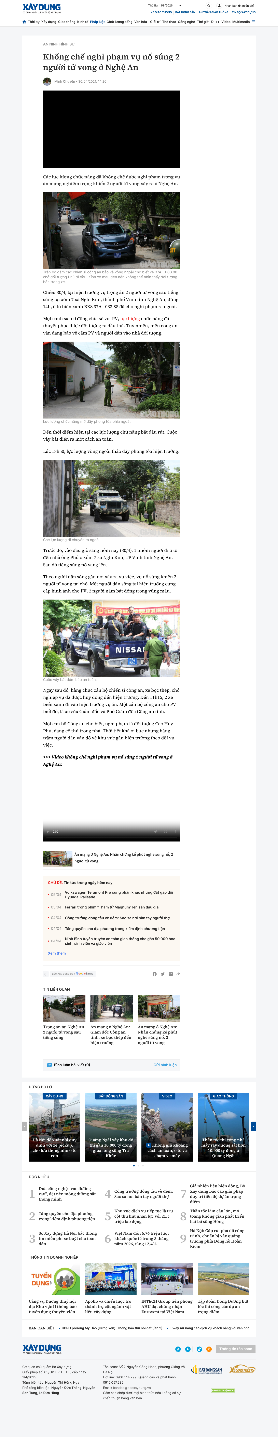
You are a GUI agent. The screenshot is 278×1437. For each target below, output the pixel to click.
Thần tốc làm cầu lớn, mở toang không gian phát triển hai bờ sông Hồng (217, 1216)
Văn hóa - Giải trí (147, 22)
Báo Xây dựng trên (73, 973)
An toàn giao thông (213, 12)
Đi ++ (215, 22)
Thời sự (34, 22)
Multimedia (241, 22)
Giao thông (66, 22)
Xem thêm (57, 953)
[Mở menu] (254, 22)
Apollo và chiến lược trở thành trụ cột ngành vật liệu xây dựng (108, 1306)
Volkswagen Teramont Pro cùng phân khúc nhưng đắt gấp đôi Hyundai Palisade (119, 894)
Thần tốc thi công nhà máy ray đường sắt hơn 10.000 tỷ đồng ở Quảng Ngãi (223, 1147)
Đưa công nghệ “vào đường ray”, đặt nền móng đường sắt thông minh (67, 1194)
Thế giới (203, 22)
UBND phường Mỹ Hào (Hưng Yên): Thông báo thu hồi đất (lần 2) (112, 1328)
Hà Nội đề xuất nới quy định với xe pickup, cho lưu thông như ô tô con (54, 1147)
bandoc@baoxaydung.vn (132, 1388)
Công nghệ (186, 22)
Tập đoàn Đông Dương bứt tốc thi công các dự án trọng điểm (223, 1306)
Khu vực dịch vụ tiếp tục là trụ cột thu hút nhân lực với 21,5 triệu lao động (143, 1216)
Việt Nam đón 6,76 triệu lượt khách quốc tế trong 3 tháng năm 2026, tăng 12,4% (141, 1238)
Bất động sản (185, 12)
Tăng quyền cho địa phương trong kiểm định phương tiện (115, 929)
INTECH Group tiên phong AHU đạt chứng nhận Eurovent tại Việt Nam (167, 1306)
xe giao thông (161, 12)
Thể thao (169, 22)
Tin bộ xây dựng (244, 12)
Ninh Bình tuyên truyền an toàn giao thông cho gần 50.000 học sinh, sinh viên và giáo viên (120, 941)
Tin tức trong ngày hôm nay (88, 883)
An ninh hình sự (59, 44)
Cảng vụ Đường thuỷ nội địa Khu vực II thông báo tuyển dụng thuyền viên (53, 1306)
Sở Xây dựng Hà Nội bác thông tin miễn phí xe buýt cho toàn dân (68, 1238)
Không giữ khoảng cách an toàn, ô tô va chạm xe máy (168, 1150)
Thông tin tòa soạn (235, 1349)
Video (226, 22)
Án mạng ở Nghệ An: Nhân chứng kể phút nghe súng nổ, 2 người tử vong (157, 1034)
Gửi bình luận (165, 1065)
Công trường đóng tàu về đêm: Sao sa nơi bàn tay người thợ (117, 918)
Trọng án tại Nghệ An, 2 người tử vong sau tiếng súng (64, 1032)
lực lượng (130, 319)
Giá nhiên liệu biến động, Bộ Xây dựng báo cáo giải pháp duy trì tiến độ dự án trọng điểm (217, 1193)
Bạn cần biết (41, 1328)
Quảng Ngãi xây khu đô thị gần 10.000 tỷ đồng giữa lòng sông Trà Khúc (110, 1147)
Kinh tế (82, 22)
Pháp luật (97, 22)
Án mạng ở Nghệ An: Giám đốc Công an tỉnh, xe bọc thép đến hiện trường (110, 1034)
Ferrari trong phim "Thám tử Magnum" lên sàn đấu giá (112, 907)
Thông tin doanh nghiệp (53, 1257)
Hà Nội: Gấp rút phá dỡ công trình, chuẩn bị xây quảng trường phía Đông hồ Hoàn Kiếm (217, 1238)
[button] (134, 1165)
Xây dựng (48, 22)
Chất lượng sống (120, 22)
